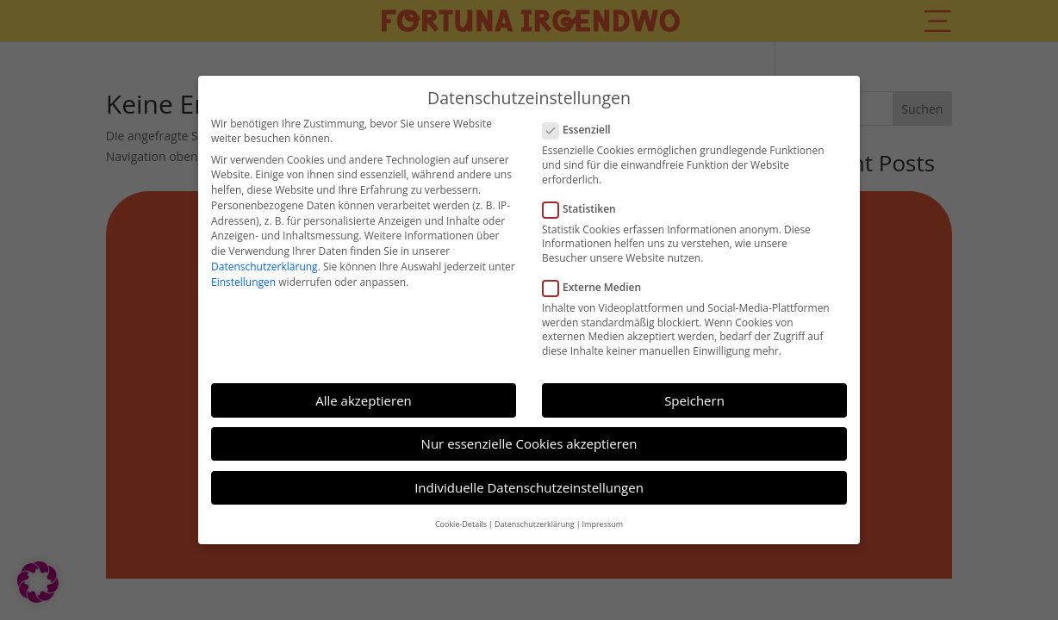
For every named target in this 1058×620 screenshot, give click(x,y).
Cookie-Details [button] (461, 517)
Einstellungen (243, 276)
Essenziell (583, 123)
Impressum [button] (603, 517)
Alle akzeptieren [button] (363, 393)
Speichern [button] (694, 393)
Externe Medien (599, 281)
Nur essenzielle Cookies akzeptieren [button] (529, 437)
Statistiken (586, 202)
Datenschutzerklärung (264, 260)
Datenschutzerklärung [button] (535, 517)
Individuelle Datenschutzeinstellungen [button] (529, 481)
